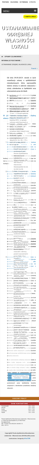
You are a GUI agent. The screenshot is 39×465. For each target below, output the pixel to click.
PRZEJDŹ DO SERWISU (20, 377)
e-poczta (32, 2)
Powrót (33, 68)
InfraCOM (27, 438)
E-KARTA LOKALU (30, 16)
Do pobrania (24, 2)
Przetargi (5, 2)
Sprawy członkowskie (13, 56)
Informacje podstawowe (10, 60)
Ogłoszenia (14, 2)
